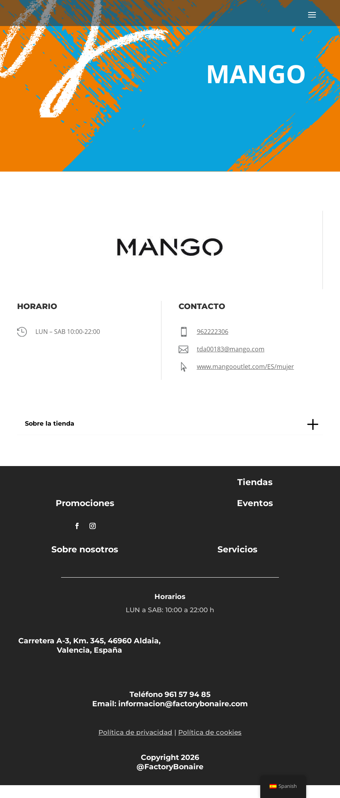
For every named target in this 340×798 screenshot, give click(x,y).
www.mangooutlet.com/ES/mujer (245, 366)
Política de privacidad (135, 745)
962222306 (212, 331)
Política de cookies (210, 745)
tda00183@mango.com (231, 349)
